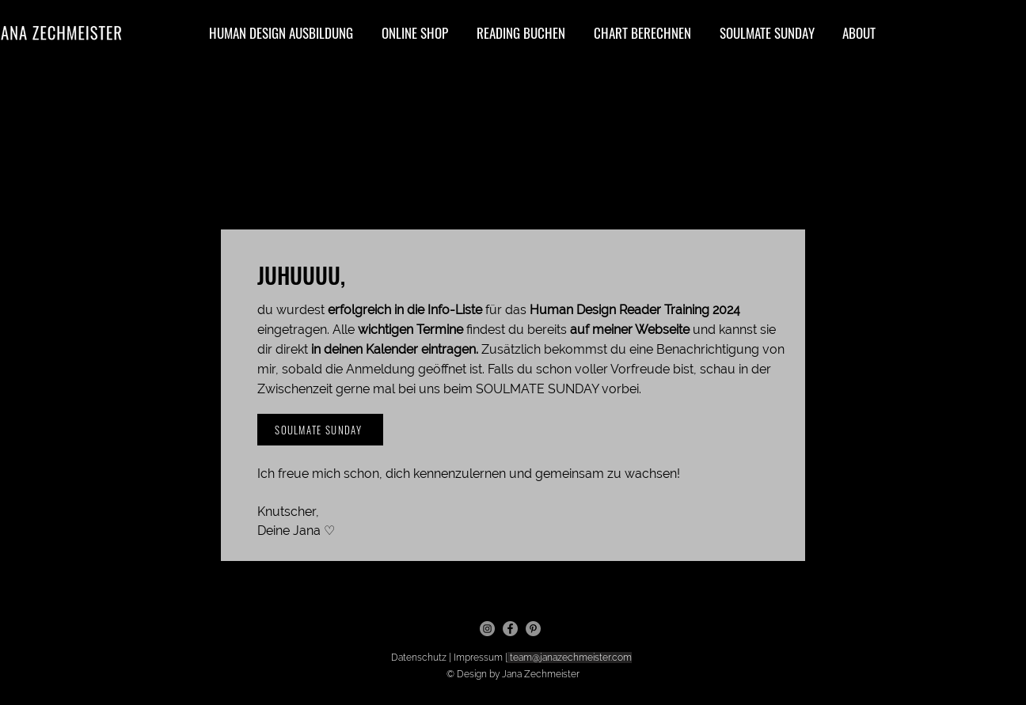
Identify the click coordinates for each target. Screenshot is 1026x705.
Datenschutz (420, 657)
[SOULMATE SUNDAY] (320, 429)
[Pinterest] (533, 628)
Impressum (479, 657)
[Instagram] (487, 628)
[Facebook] (510, 628)
